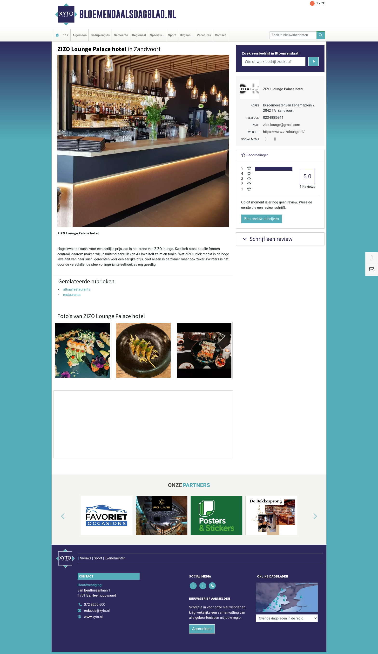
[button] (57, 516)
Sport (172, 35)
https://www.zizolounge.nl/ (283, 132)
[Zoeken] (321, 35)
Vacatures (204, 35)
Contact (220, 35)
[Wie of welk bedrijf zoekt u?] (273, 61)
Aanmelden (202, 628)
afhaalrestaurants (76, 289)
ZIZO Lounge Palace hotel (283, 89)
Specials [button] (156, 35)
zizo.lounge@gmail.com (281, 125)
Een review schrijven (261, 218)
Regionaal (139, 35)
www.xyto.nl (93, 617)
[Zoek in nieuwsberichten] (293, 35)
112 (65, 35)
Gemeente (121, 35)
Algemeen (80, 35)
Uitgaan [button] (185, 35)
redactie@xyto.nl (97, 611)
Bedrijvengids (100, 35)
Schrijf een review (266, 239)
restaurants (72, 295)
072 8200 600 (94, 605)
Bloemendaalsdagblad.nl (127, 14)
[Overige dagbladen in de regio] (287, 618)
